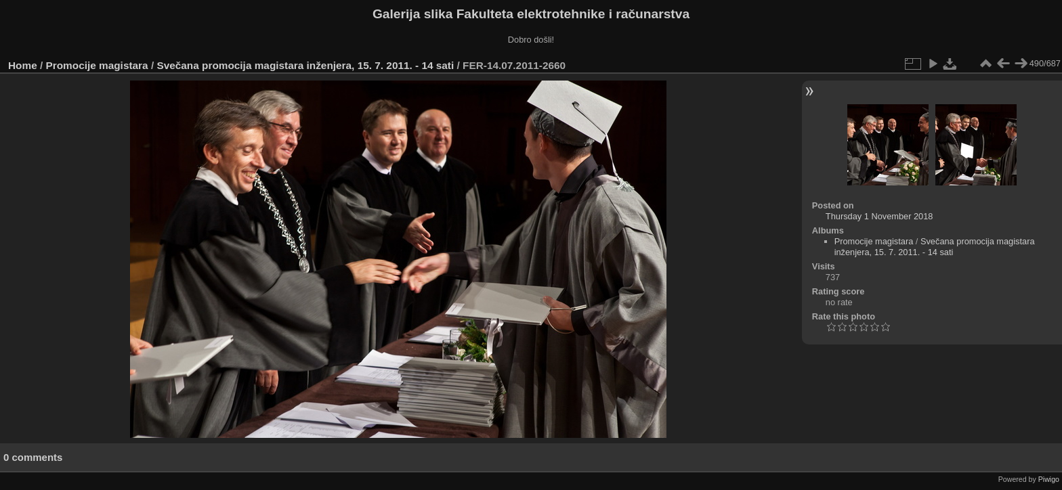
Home (22, 65)
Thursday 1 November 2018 (879, 216)
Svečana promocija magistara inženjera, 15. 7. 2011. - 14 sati (305, 65)
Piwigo (1048, 479)
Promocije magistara (97, 65)
